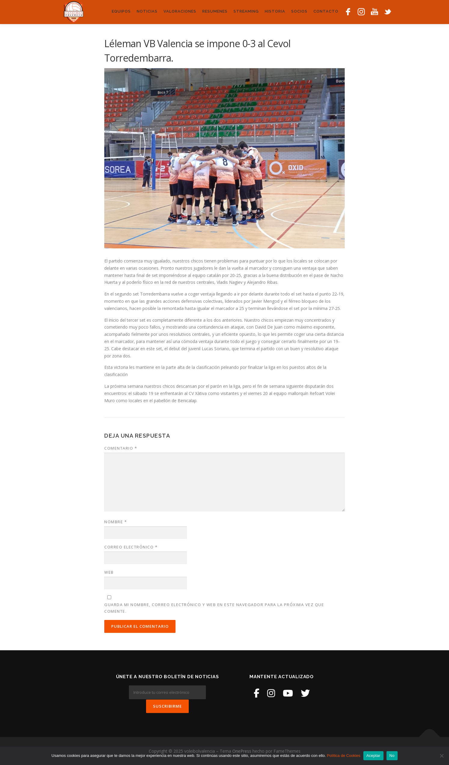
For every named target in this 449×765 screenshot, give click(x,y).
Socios (299, 11)
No (392, 755)
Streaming (246, 11)
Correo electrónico (130, 547)
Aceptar (373, 755)
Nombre (115, 521)
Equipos (121, 11)
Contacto (325, 11)
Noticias (147, 11)
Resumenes (215, 11)
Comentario (120, 448)
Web (109, 572)
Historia (275, 11)
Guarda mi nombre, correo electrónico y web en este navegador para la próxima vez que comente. (214, 608)
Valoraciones (179, 11)
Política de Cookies (343, 755)
